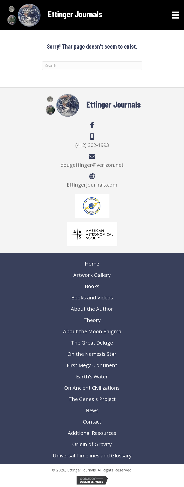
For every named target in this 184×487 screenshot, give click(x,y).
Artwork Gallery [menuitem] (92, 275)
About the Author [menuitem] (92, 308)
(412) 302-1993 (92, 145)
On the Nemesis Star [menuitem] (92, 354)
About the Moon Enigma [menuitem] (92, 331)
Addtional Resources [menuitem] (92, 433)
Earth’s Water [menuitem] (92, 376)
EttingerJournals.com (92, 184)
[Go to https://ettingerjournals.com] (53, 15)
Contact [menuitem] (92, 421)
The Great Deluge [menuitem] (92, 342)
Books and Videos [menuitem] (92, 297)
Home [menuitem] (92, 263)
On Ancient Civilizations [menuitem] (92, 387)
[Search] (92, 65)
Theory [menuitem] (92, 320)
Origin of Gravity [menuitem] (92, 444)
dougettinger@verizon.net (92, 164)
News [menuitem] (92, 410)
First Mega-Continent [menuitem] (92, 365)
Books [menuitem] (92, 286)
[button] (92, 125)
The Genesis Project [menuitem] (92, 399)
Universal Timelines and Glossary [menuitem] (92, 455)
